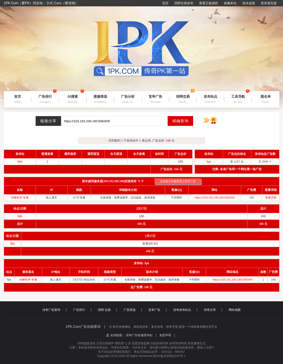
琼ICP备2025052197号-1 (169, 356)
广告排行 (82, 309)
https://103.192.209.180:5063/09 (214, 197)
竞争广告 (157, 309)
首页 (165, 3)
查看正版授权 (208, 3)
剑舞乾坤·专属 (19, 197)
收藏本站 (230, 3)
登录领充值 (269, 3)
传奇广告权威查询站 (141, 335)
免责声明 (167, 335)
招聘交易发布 (183, 3)
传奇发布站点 (185, 309)
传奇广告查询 (54, 309)
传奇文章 (213, 309)
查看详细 (270, 197)
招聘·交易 (107, 309)
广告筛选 (133, 309)
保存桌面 (248, 3)
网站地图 (235, 309)
